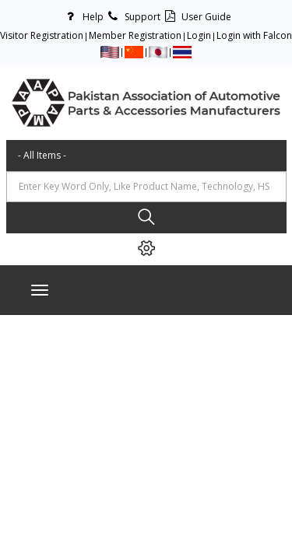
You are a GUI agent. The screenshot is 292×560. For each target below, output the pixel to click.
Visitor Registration (41, 35)
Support (132, 16)
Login (199, 35)
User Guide (195, 16)
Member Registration (135, 35)
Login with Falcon (254, 35)
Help (83, 16)
